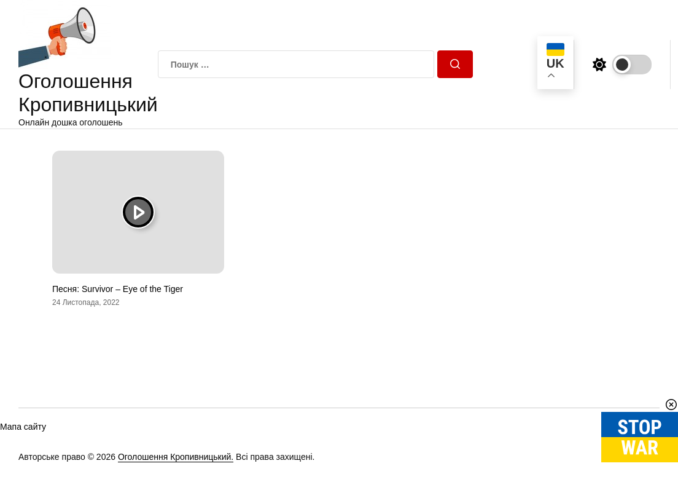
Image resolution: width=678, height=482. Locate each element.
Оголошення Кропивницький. (175, 457)
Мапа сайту (23, 427)
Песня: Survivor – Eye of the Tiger (117, 289)
